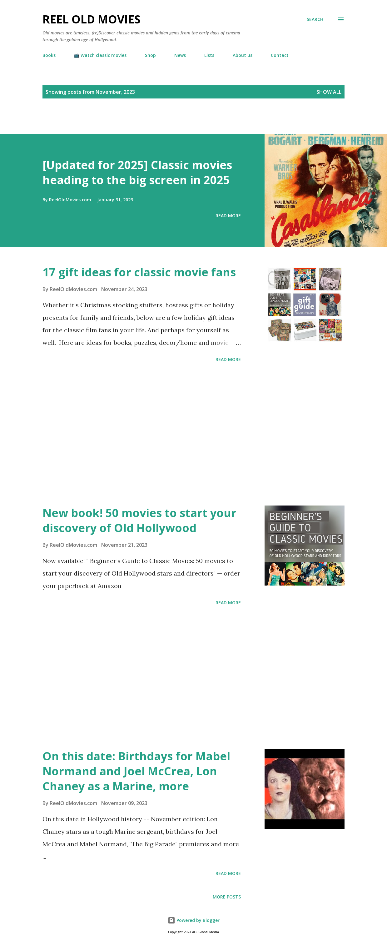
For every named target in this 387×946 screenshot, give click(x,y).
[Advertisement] (73, 122)
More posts (227, 897)
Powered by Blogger (194, 920)
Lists (209, 55)
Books (49, 55)
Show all (328, 91)
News (180, 55)
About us (242, 55)
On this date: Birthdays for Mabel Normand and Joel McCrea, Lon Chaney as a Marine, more (136, 771)
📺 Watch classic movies (100, 55)
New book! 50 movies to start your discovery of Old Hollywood (139, 520)
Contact (280, 55)
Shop (150, 55)
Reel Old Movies (91, 19)
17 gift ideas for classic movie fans (139, 272)
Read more (228, 216)
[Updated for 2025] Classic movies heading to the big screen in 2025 (137, 172)
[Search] (315, 19)
